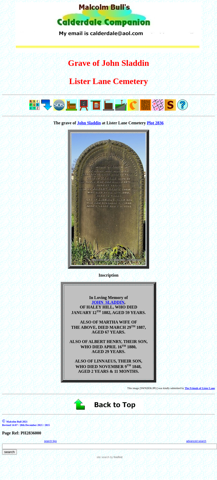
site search (103, 457)
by (115, 457)
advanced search (196, 441)
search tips (50, 441)
